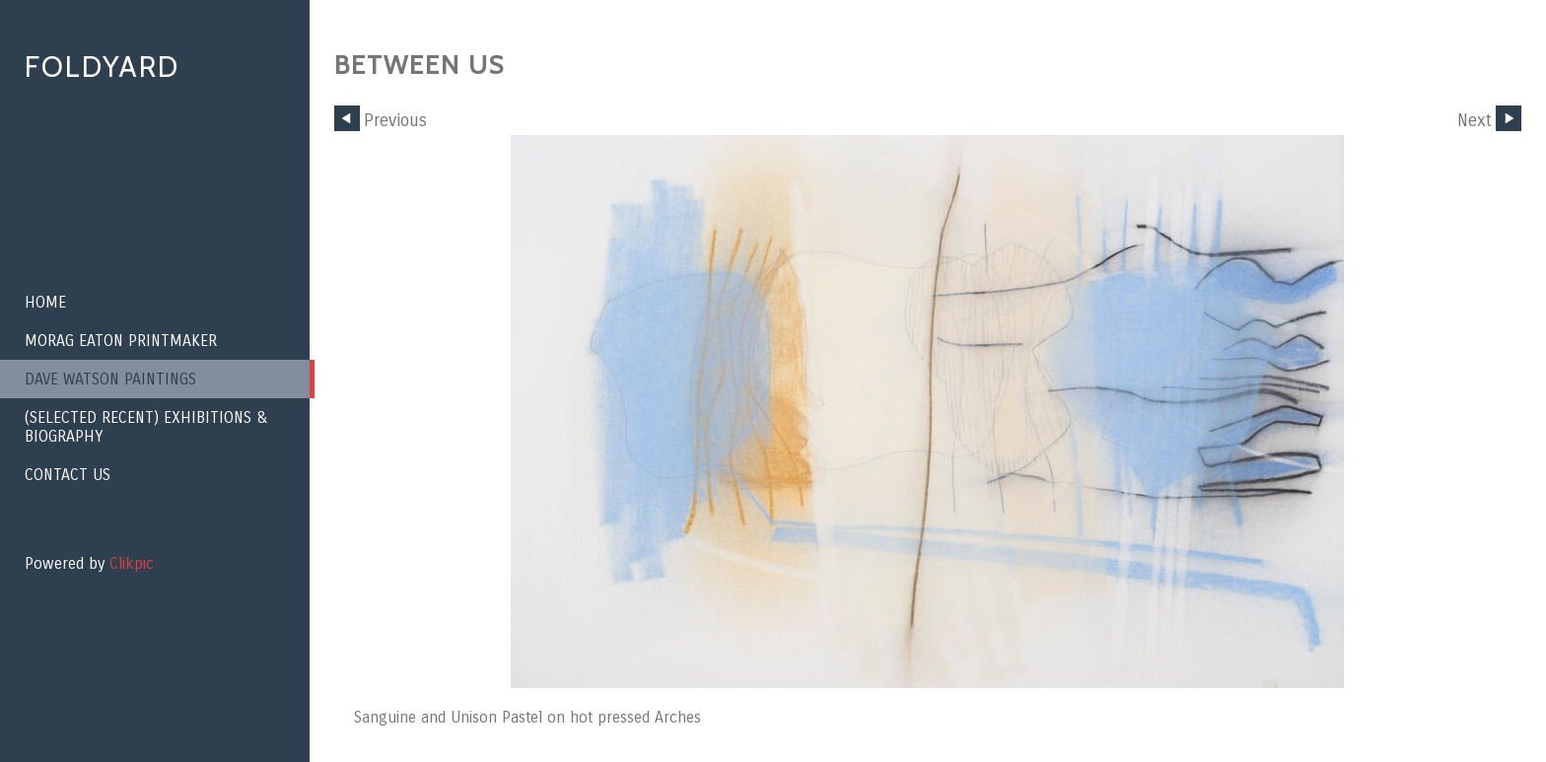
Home (45, 302)
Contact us (67, 474)
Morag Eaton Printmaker (121, 340)
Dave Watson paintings (110, 379)
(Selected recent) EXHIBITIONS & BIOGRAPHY (146, 427)
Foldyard (102, 66)
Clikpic (131, 563)
